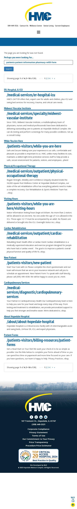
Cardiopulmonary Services (17, 282)
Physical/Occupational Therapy (19, 166)
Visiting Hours (11, 198)
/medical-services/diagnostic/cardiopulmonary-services (34, 292)
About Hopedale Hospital (16, 316)
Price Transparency (38, 442)
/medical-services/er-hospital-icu (31, 94)
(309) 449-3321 (38, 424)
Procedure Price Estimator (38, 445)
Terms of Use (38, 435)
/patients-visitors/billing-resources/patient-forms (39, 342)
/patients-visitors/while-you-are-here (34, 146)
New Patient (10, 257)
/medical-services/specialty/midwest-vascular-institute (34, 115)
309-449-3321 (13, 25)
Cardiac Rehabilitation (15, 228)
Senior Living (48, 25)
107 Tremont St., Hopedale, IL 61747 (38, 421)
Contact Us (24, 25)
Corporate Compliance (38, 429)
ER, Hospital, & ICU (13, 89)
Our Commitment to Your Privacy (38, 439)
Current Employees (62, 25)
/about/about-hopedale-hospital (30, 321)
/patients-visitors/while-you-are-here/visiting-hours (31, 206)
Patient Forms (11, 335)
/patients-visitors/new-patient (29, 262)
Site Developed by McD (38, 465)
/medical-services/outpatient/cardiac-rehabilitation (34, 235)
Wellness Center (36, 25)
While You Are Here (13, 141)
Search (9, 69)
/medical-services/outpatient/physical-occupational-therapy (35, 173)
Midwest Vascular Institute (17, 108)
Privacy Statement (38, 432)
